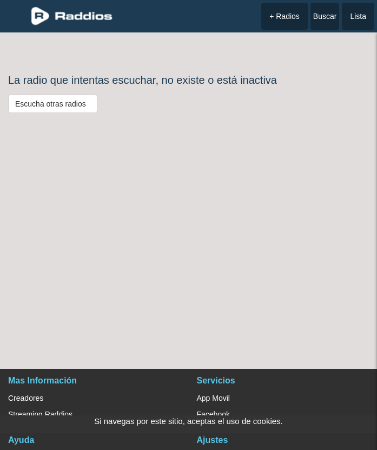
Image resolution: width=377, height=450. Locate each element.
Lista (358, 16)
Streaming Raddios (40, 414)
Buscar (325, 16)
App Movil (213, 398)
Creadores (25, 398)
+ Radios (284, 16)
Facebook (213, 414)
